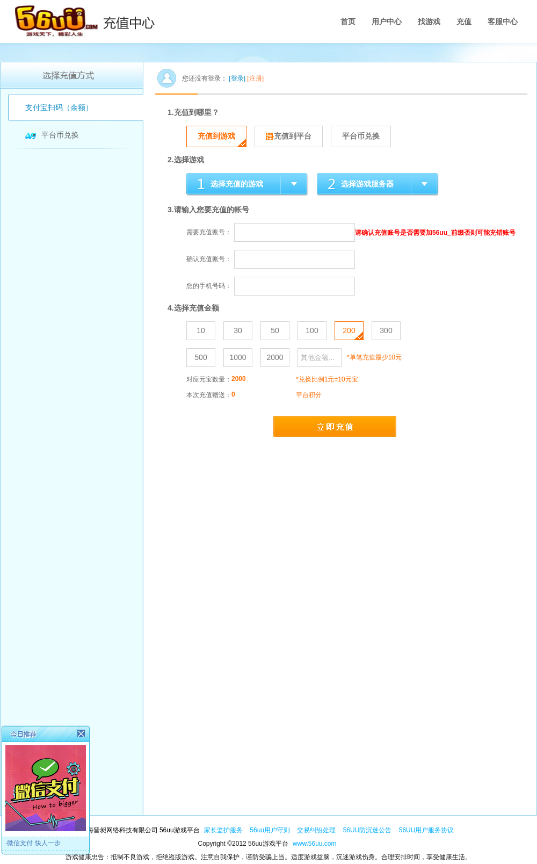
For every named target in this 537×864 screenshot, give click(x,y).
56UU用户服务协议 (426, 830)
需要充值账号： (208, 232)
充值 (463, 21)
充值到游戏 (216, 136)
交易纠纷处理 (317, 830)
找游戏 (429, 21)
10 (201, 330)
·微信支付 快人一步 (33, 843)
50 (275, 330)
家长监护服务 (223, 830)
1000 (237, 357)
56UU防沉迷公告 (368, 830)
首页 (347, 21)
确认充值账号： (208, 259)
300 (386, 330)
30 (238, 330)
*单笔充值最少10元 (374, 357)
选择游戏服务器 (367, 183)
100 (312, 330)
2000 (274, 357)
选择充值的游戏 (237, 183)
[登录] (237, 78)
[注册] (255, 78)
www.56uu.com (314, 843)
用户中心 (387, 21)
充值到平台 (288, 136)
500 (200, 357)
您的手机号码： (208, 286)
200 (349, 330)
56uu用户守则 (271, 830)
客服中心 (503, 21)
